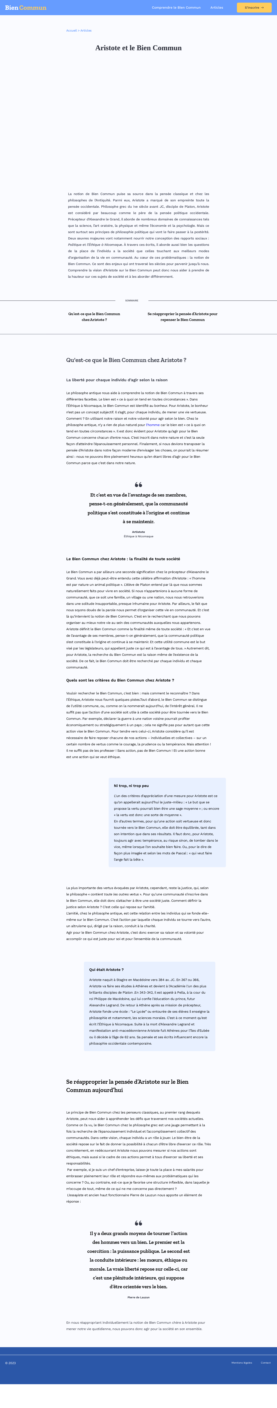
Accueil (71, 30)
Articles (86, 30)
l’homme (153, 448)
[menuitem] (176, 7)
